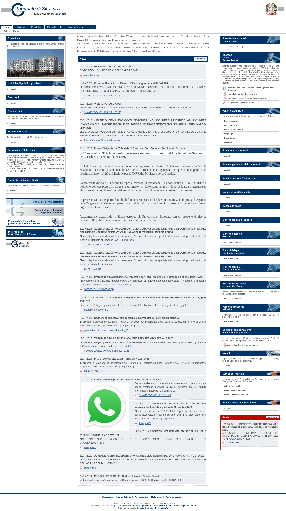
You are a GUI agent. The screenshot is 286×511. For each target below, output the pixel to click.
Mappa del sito (123, 497)
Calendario (229, 142)
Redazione (107, 497)
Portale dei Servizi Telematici (48, 202)
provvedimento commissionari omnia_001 (107, 330)
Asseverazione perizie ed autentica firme (234, 285)
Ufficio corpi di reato (233, 129)
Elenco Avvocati (93, 268)
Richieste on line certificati (23, 180)
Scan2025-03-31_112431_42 (155, 395)
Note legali (156, 497)
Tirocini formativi (17, 131)
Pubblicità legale (54, 27)
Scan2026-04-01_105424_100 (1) (102, 112)
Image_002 (145, 423)
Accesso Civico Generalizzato (230, 58)
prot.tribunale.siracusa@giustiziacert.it (177, 506)
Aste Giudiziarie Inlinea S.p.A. (154, 508)
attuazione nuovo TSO (96, 309)
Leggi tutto (128, 239)
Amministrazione (174, 497)
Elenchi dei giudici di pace (237, 220)
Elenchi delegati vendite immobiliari (233, 251)
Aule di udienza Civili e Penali (239, 402)
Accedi (13, 89)
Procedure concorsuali (235, 150)
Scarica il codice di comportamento (241, 345)
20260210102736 (93, 371)
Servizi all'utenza (75, 27)
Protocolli (13, 97)
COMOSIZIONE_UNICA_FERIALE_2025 (106, 350)
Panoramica (229, 138)
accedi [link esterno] (233, 47)
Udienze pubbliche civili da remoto (241, 164)
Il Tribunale (20, 27)
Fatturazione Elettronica (21, 150)
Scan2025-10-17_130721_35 (100, 244)
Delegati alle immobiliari (235, 390)
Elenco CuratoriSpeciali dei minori (102, 140)
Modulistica (36, 27)
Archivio (200, 59)
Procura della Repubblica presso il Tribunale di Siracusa (24, 222)
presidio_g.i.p (91, 75)
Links (91, 27)
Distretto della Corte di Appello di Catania (22, 233)
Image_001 (90, 447)
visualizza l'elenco (232, 242)
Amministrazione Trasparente (239, 178)
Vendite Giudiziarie (233, 110)
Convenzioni (15, 111)
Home (6, 27)
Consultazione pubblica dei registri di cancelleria (49, 211)
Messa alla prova (231, 206)
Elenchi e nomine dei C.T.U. (232, 235)
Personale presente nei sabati (233, 308)
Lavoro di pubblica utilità (236, 192)
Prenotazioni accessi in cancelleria (234, 39)
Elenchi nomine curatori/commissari (233, 268)
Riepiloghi (229, 134)
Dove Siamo (14, 38)
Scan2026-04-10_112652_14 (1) (102, 95)
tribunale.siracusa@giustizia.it (136, 506)
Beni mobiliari (230, 125)
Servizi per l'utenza (233, 373)
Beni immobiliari (231, 121)
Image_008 (90, 467)
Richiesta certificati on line (236, 394)
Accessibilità (141, 497)
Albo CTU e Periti (232, 386)
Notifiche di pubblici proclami (24, 83)
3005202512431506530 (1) (99, 289)
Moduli (226, 353)
